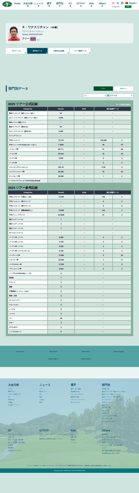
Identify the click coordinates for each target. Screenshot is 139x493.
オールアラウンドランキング (111, 420)
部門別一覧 (105, 409)
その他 (41, 420)
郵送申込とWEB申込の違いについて (51, 459)
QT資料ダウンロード (15, 471)
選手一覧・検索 (76, 409)
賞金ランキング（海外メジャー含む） (114, 411)
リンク (104, 468)
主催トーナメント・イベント (111, 462)
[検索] (117, 7)
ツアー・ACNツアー (14, 414)
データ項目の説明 (122, 104)
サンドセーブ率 (107, 438)
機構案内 (105, 454)
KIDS (40, 422)
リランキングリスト (77, 414)
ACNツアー (124, 88)
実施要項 (11, 468)
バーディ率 (105, 433)
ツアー (103, 88)
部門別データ (37, 51)
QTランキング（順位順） (16, 460)
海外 (40, 417)
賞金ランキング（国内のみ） (111, 417)
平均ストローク (107, 422)
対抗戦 (73, 460)
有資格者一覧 (75, 411)
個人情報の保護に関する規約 (111, 471)
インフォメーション (14, 454)
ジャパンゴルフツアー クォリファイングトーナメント (53, 455)
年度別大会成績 (59, 51)
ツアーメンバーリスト (78, 420)
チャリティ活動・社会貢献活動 (112, 465)
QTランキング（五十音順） (17, 462)
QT (9, 417)
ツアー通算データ (80, 51)
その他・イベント (14, 425)
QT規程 (10, 465)
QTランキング (75, 422)
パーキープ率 (106, 428)
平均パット (105, 425)
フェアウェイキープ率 (109, 436)
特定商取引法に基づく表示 (110, 473)
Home (19, 3)
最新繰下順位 (75, 417)
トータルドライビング (109, 441)
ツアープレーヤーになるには (111, 460)
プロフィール (16, 51)
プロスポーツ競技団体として (111, 457)
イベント (73, 462)
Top (72, 454)
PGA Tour (11, 420)
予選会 (10, 422)
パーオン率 (105, 430)
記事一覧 (11, 457)
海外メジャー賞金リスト (110, 414)
